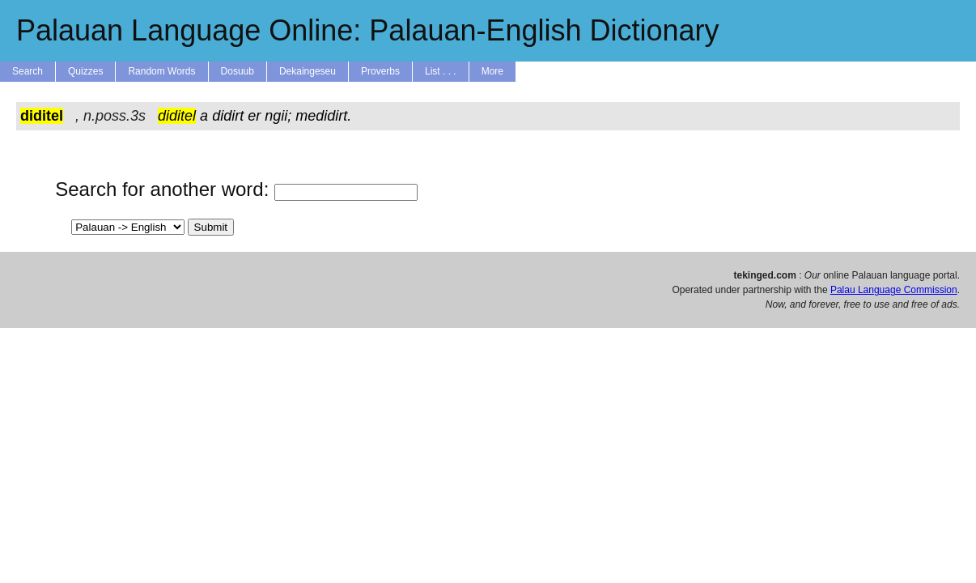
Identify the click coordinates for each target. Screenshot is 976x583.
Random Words (161, 71)
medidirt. (323, 116)
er (254, 116)
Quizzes (85, 71)
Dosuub (237, 71)
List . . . (440, 71)
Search (27, 71)
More (492, 71)
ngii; (278, 116)
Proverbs (380, 71)
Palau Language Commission (893, 290)
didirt (228, 116)
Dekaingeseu (307, 71)
